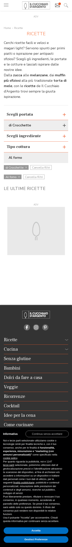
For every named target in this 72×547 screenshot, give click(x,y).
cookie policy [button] (10, 458)
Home (7, 28)
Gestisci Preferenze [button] (36, 539)
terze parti (8, 465)
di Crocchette (16, 168)
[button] (47, 434)
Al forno (13, 177)
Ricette (18, 28)
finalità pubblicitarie (24, 482)
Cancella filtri (41, 168)
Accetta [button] (36, 530)
